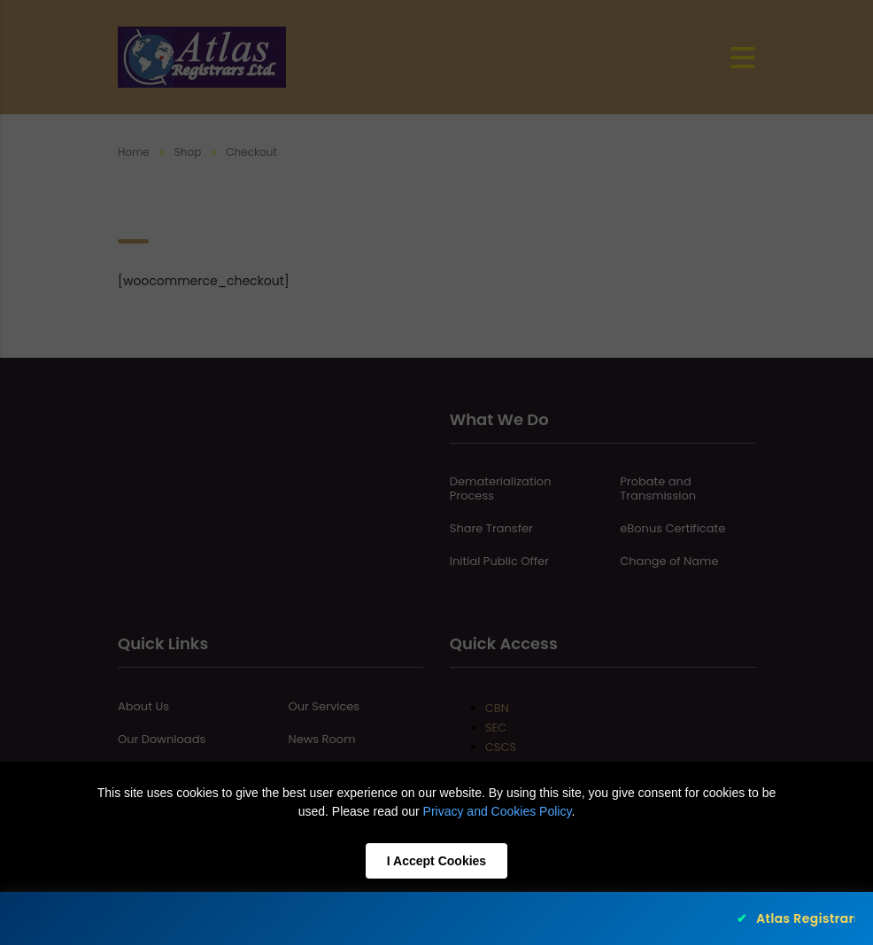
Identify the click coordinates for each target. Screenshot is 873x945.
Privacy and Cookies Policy (497, 811)
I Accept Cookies (436, 861)
